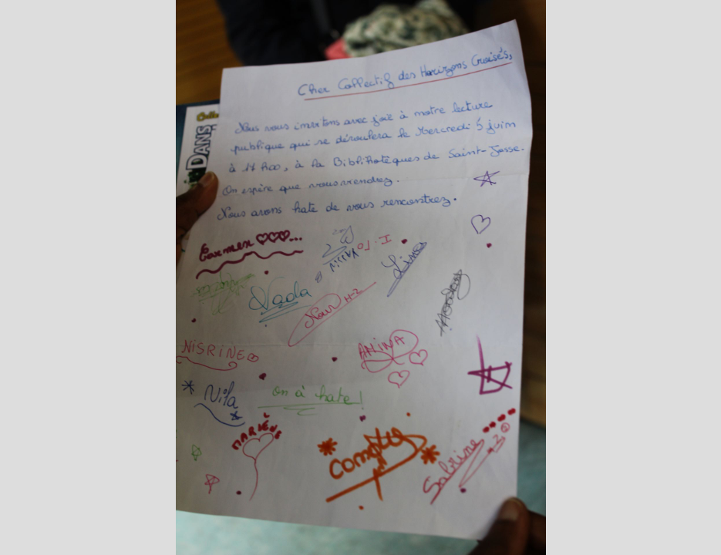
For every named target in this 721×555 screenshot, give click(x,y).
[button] (41, 475)
